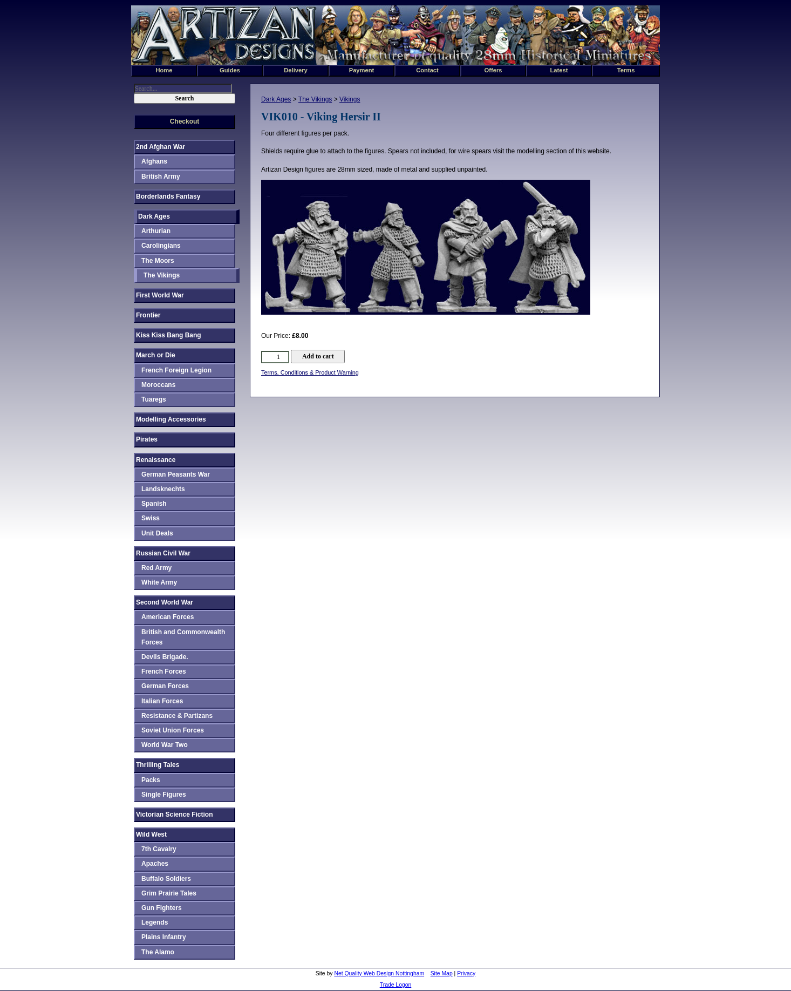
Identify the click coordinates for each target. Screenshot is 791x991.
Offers (493, 70)
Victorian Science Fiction (174, 814)
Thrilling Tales (157, 765)
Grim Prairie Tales (168, 893)
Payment (361, 70)
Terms (626, 70)
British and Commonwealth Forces (183, 637)
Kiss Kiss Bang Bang (168, 335)
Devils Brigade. (164, 657)
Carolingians (161, 245)
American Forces (167, 617)
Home (163, 70)
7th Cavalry (158, 849)
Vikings (349, 99)
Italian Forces (162, 701)
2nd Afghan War (160, 147)
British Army (160, 176)
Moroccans (158, 385)
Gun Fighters (161, 908)
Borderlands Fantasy (168, 196)
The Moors (157, 260)
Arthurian (156, 231)
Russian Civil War (163, 553)
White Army (159, 582)
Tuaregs (153, 399)
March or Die (155, 355)
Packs (150, 780)
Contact (427, 70)
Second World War (164, 602)
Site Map (442, 973)
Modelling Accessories (171, 419)
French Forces (163, 671)
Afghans (154, 161)
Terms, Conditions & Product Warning (310, 372)
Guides (230, 70)
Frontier (148, 315)
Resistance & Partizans (177, 716)
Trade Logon (396, 985)
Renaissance (155, 460)
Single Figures (163, 794)
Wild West (151, 834)
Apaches (154, 863)
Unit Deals (157, 533)
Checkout (185, 121)
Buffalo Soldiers (166, 879)
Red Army (156, 568)
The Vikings (315, 99)
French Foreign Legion (176, 370)
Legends (154, 922)
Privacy (466, 973)
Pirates (147, 439)
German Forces (165, 686)
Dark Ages (276, 99)
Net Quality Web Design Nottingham (379, 973)
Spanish (154, 503)
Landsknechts (163, 489)
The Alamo (157, 952)
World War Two (164, 745)
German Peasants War (175, 474)
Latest (559, 70)
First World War (160, 295)
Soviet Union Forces (172, 730)
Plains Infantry (163, 937)
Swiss (150, 518)
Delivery (296, 70)
